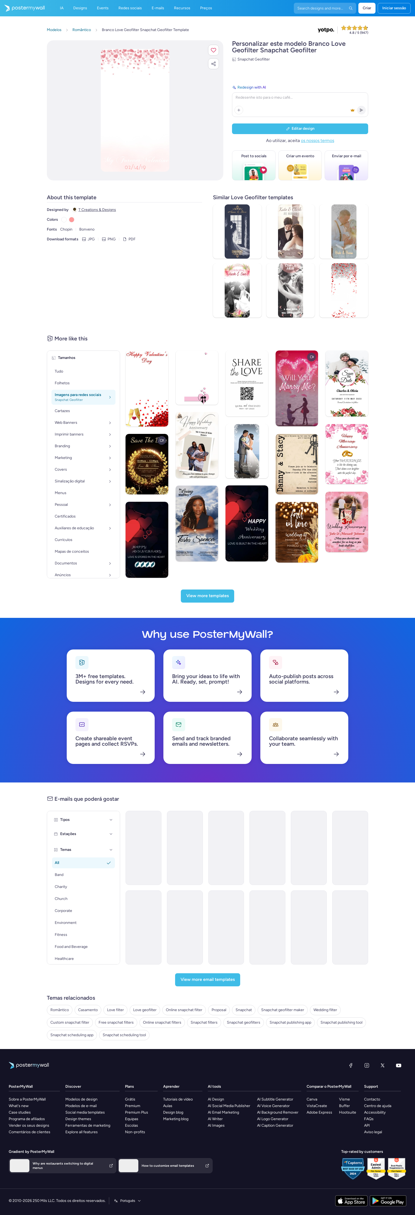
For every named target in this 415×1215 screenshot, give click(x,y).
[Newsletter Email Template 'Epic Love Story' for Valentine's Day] (267, 927)
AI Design (216, 1099)
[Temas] (111, 850)
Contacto (372, 1099)
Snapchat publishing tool (341, 1022)
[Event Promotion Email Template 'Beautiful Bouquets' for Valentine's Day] (267, 848)
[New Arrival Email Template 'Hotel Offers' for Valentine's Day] (143, 927)
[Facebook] (350, 1065)
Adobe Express (319, 1112)
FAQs (369, 1119)
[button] (213, 50)
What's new (19, 1106)
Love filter (115, 1010)
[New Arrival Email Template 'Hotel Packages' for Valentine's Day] (185, 927)
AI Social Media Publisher (229, 1106)
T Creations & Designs (97, 209)
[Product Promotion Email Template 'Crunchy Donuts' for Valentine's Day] (309, 927)
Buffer (344, 1106)
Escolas (131, 1125)
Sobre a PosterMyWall (27, 1099)
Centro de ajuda (377, 1106)
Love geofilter (145, 1010)
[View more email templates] (207, 979)
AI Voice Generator (273, 1106)
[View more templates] (207, 596)
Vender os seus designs (29, 1125)
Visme (344, 1099)
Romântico (59, 1010)
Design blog (173, 1112)
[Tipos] (111, 820)
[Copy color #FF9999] (71, 219)
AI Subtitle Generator (275, 1099)
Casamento (88, 1010)
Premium (132, 1106)
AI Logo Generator (272, 1119)
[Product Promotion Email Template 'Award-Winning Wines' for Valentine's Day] (350, 848)
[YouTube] (398, 1065)
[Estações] (111, 834)
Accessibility (375, 1112)
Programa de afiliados (27, 1119)
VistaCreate (317, 1106)
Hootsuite (347, 1112)
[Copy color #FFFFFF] (64, 219)
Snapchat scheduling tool (124, 1035)
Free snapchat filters (116, 1022)
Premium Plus (136, 1112)
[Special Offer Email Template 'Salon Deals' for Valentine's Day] (226, 927)
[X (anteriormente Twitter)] (382, 1065)
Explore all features (81, 1132)
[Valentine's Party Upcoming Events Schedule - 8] (226, 848)
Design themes (78, 1119)
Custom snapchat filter (69, 1022)
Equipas (131, 1119)
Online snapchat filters (162, 1022)
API (367, 1125)
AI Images (216, 1125)
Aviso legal (373, 1132)
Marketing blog (175, 1119)
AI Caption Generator (275, 1125)
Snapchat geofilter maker (282, 1010)
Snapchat (244, 1010)
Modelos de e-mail (81, 1106)
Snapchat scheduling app (71, 1035)
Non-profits (135, 1132)
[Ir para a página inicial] (22, 8)
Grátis (130, 1099)
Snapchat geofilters (243, 1022)
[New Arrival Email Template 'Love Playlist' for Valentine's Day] (309, 848)
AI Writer (215, 1119)
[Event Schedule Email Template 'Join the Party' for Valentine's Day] (185, 848)
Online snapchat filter (184, 1010)
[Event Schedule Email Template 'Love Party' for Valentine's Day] (143, 848)
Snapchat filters (204, 1022)
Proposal (219, 1010)
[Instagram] (366, 1065)
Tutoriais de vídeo (178, 1099)
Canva (312, 1099)
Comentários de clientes (29, 1132)
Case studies (20, 1112)
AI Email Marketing (223, 1112)
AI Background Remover (277, 1112)
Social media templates (85, 1112)
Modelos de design (81, 1099)
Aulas (167, 1106)
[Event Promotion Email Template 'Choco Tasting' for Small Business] (350, 927)
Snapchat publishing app (290, 1022)
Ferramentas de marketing (87, 1125)
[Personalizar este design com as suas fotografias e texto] (135, 110)
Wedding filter (325, 1010)
